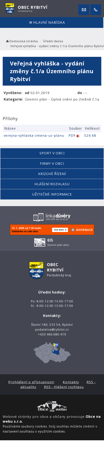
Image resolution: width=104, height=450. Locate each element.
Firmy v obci (52, 163)
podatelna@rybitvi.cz (52, 329)
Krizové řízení (52, 173)
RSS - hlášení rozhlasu (64, 387)
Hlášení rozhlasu (52, 184)
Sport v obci (52, 153)
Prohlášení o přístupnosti (31, 382)
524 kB (90, 135)
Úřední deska (53, 41)
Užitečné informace (52, 194)
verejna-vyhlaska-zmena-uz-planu (34, 135)
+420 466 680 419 (52, 334)
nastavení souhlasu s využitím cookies (34, 431)
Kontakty (71, 382)
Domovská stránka (21, 41)
